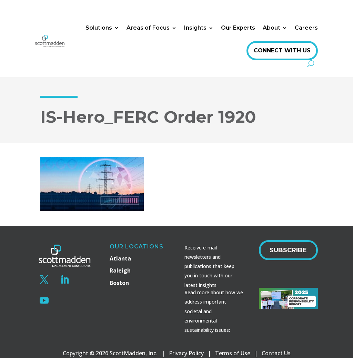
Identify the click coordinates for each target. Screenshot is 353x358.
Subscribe (288, 250)
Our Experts (238, 27)
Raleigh (120, 270)
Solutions (98, 27)
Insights (195, 27)
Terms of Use (232, 353)
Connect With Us (282, 50)
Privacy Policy (186, 353)
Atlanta (120, 258)
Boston (119, 283)
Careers (306, 27)
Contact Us (276, 353)
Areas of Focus (148, 27)
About (271, 27)
